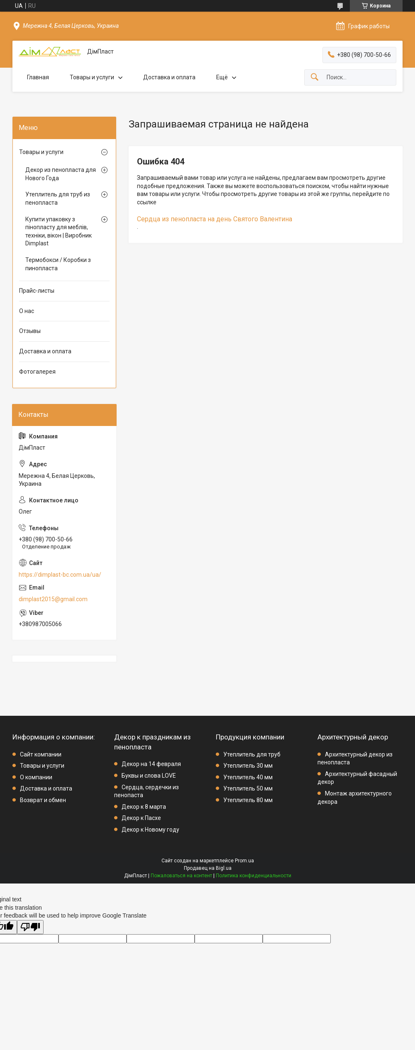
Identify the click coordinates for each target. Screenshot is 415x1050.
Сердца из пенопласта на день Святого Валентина (214, 219)
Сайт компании (40, 754)
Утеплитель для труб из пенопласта (57, 198)
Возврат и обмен (43, 800)
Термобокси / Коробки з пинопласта (58, 264)
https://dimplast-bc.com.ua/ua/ (60, 574)
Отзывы (30, 331)
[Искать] (314, 77)
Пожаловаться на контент (181, 876)
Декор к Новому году (150, 829)
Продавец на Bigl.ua (208, 868)
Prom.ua (244, 861)
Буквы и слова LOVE (149, 775)
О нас (26, 311)
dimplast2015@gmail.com (53, 599)
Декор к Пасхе (141, 818)
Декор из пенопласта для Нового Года (60, 173)
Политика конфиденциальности (253, 876)
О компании (36, 777)
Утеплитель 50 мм (248, 788)
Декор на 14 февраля (151, 764)
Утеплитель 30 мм (248, 765)
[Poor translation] (30, 927)
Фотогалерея (37, 371)
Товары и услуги (92, 77)
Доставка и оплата (169, 77)
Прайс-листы (36, 290)
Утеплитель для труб (252, 754)
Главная (38, 77)
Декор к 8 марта (144, 806)
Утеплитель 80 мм (248, 800)
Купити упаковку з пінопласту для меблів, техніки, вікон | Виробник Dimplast (58, 231)
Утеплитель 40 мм (248, 777)
